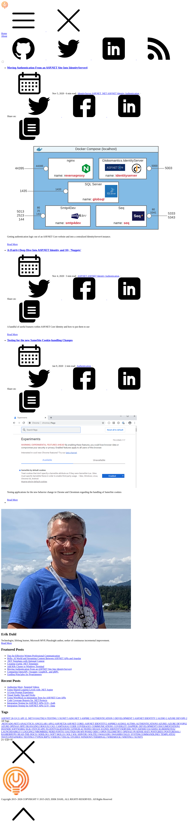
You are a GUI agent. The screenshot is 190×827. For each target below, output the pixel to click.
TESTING (53, 718)
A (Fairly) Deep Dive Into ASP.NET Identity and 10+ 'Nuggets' (44, 250)
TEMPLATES (168, 734)
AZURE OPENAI (10, 726)
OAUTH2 (41, 718)
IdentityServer (85, 93)
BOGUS (45, 726)
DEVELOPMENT (125, 718)
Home (4, 33)
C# (17, 718)
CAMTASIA (63, 726)
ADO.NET (75, 718)
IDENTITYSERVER (121, 729)
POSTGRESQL (172, 731)
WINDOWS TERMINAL (94, 737)
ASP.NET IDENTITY (146, 718)
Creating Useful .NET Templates (22, 663)
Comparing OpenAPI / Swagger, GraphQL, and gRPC (33, 671)
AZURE (163, 723)
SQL (69, 734)
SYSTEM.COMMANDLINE (146, 734)
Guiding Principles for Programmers (24, 674)
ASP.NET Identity (116, 93)
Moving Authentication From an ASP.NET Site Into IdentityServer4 (47, 67)
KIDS (155, 729)
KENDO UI (144, 729)
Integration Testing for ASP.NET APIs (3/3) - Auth (31, 703)
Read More (12, 244)
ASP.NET (97, 93)
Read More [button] (6, 643)
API (24, 718)
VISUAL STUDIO (71, 737)
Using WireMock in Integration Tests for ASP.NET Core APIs (36, 697)
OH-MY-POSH (84, 731)
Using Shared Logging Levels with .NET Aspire (30, 689)
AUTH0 (131, 723)
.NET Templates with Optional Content (25, 661)
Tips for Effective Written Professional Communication (33, 655)
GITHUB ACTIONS (81, 729)
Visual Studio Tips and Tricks (21, 695)
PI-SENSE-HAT (142, 731)
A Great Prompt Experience (20, 692)
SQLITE (93, 734)
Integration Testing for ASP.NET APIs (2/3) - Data (31, 705)
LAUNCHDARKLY (12, 731)
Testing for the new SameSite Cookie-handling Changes (40, 340)
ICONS (105, 729)
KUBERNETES (167, 729)
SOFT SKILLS (58, 734)
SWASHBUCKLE (121, 734)
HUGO (96, 729)
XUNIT (64, 718)
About (4, 36)
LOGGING (29, 731)
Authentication (132, 93)
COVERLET (121, 726)
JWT (135, 729)
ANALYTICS (27, 723)
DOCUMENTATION (169, 726)
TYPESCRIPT (43, 737)
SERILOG (44, 734)
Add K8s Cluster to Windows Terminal (25, 666)
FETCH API (39, 729)
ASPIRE (86, 718)
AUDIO (163, 718)
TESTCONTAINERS (12, 737)
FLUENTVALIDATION (58, 729)
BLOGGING (33, 726)
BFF (23, 726)
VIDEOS (56, 737)
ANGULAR (41, 723)
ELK (29, 729)
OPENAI (128, 731)
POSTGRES (157, 731)
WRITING (128, 737)
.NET (104, 93)
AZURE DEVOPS (177, 718)
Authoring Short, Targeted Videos (23, 687)
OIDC (96, 731)
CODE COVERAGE (81, 726)
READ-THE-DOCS (28, 734)
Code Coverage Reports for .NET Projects (27, 700)
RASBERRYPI (9, 734)
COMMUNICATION (103, 726)
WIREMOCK (114, 737)
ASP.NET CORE (76, 723)
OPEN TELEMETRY (111, 731)
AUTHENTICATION (103, 718)
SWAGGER (104, 734)
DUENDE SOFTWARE (13, 729)
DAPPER (133, 726)
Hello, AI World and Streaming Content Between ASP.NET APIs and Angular (44, 658)
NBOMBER (42, 731)
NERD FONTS (57, 731)
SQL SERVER (80, 734)
